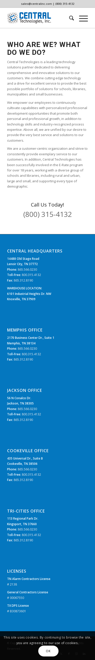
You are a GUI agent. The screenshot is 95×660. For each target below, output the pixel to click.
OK (48, 651)
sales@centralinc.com (36, 4)
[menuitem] (69, 18)
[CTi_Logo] (39, 18)
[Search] (69, 18)
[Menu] (81, 18)
